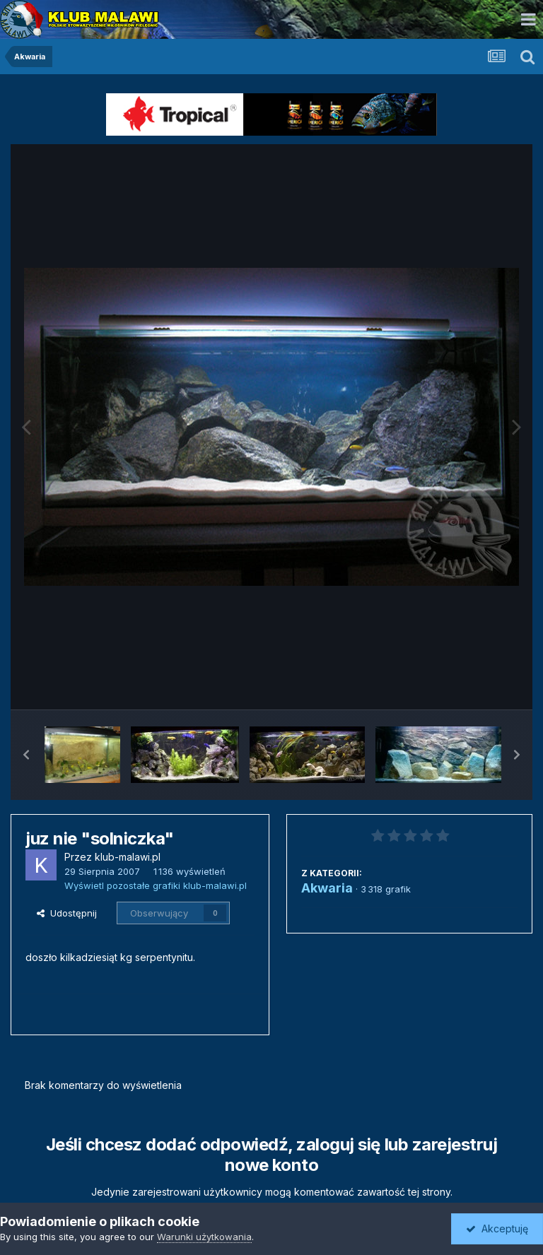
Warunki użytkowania (204, 1236)
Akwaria (327, 887)
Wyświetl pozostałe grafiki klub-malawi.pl (155, 885)
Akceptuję (497, 1228)
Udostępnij (67, 913)
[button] (26, 754)
